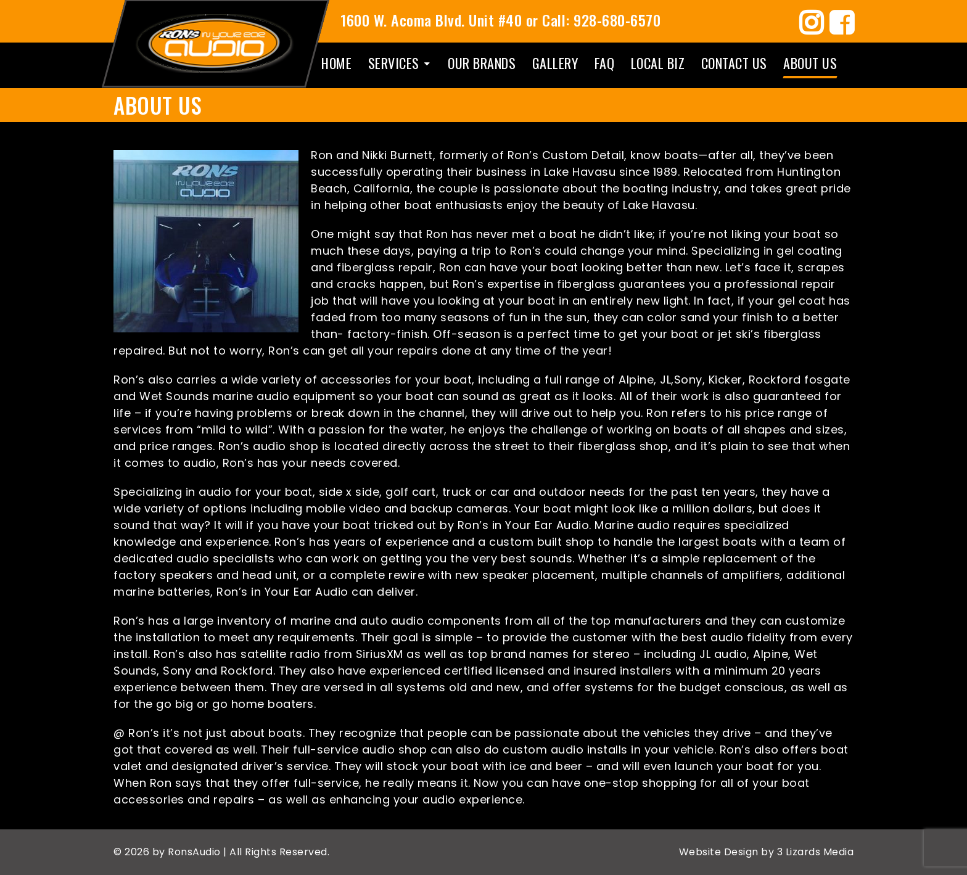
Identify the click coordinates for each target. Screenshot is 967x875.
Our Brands (482, 63)
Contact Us (734, 63)
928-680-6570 (617, 20)
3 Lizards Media (814, 852)
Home (336, 63)
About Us (810, 63)
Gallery (555, 63)
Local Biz (658, 63)
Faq (605, 63)
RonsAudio (195, 852)
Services (393, 63)
